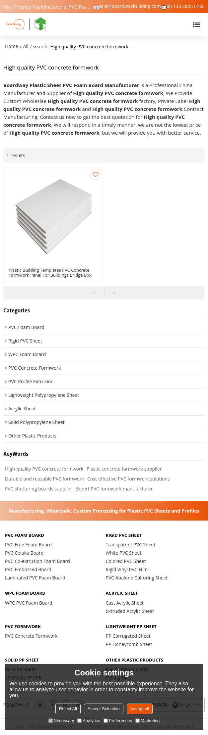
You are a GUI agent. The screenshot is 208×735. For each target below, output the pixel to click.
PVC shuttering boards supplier (38, 488)
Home (11, 46)
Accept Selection (104, 708)
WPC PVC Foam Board (28, 603)
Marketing (147, 720)
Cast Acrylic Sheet (125, 603)
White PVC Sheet (124, 553)
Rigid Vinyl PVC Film (127, 569)
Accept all (139, 708)
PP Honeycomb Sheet (129, 644)
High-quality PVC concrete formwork (44, 469)
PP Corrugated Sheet (128, 636)
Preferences (118, 720)
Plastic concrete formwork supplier (124, 469)
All (26, 46)
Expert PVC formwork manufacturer (114, 488)
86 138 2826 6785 (186, 6)
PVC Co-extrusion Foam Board (37, 561)
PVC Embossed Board (28, 569)
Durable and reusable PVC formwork (44, 479)
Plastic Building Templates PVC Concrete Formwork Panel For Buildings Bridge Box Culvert (50, 275)
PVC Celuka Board (24, 553)
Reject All (68, 708)
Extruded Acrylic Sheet (130, 611)
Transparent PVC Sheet (131, 544)
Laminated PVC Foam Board (35, 577)
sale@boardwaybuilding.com (130, 6)
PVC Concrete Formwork (31, 636)
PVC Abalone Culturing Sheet (137, 577)
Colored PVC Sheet (126, 561)
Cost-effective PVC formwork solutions (128, 479)
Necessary (61, 720)
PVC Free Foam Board (28, 544)
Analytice (88, 720)
